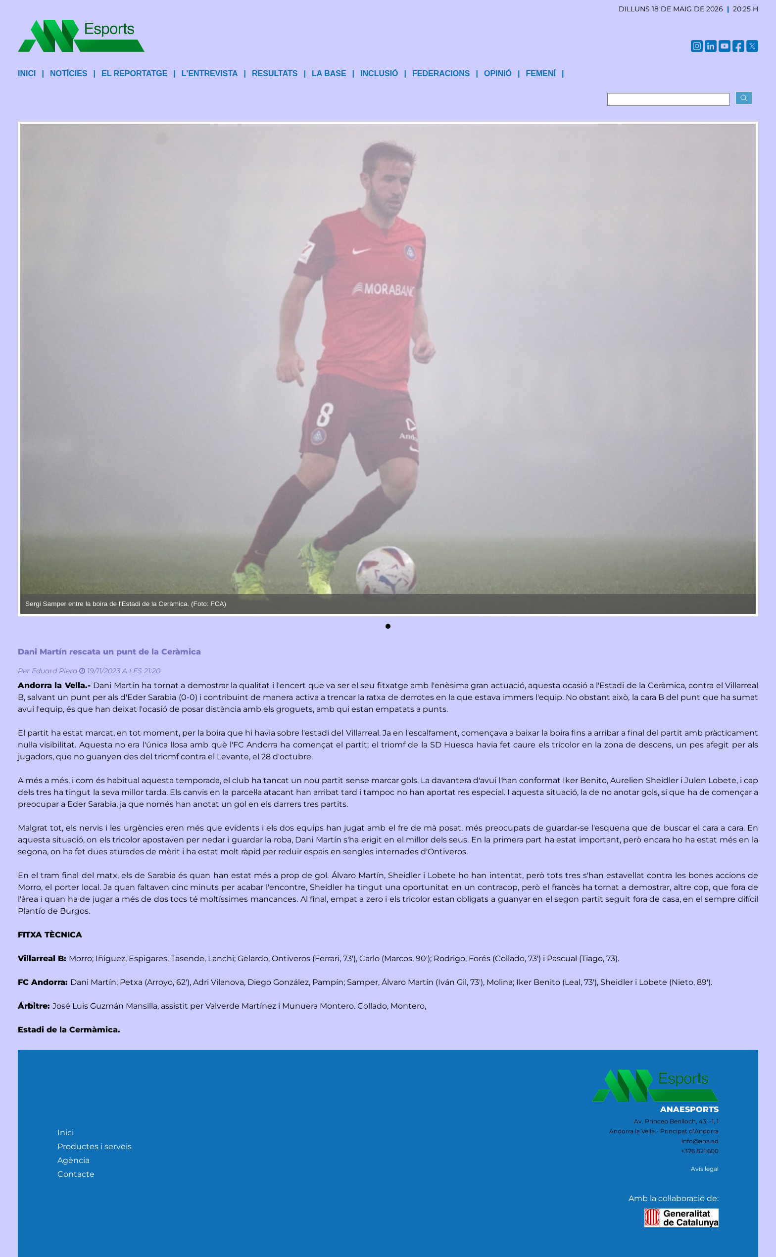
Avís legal (705, 1168)
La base (329, 73)
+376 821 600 (700, 1151)
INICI (27, 73)
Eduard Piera (54, 670)
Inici (65, 1132)
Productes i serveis (94, 1146)
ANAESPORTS (689, 1109)
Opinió (498, 73)
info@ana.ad (700, 1141)
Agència (73, 1160)
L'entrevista (210, 73)
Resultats (274, 73)
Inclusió (379, 73)
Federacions (441, 73)
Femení (540, 73)
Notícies (69, 73)
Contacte (76, 1174)
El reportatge (134, 73)
